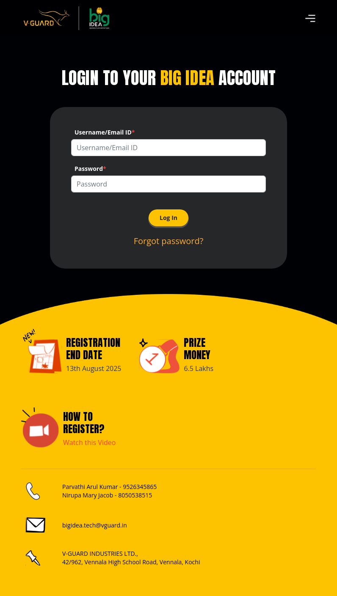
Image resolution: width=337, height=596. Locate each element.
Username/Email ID (105, 132)
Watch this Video (89, 442)
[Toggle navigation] (310, 18)
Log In (168, 218)
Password (90, 169)
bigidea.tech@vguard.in (94, 525)
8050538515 (135, 495)
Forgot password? (169, 241)
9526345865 (140, 487)
